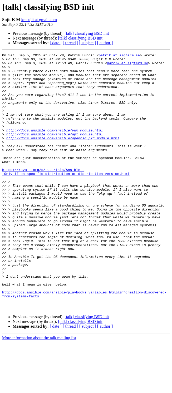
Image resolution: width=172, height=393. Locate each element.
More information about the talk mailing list (39, 388)
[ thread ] (70, 43)
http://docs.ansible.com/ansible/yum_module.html (54, 146)
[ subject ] (87, 43)
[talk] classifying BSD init (87, 33)
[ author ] (105, 43)
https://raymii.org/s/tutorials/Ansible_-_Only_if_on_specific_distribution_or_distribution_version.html (66, 195)
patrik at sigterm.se (119, 55)
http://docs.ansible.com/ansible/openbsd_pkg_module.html (62, 155)
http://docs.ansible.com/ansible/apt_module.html (54, 150)
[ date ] (56, 43)
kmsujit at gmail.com (39, 19)
